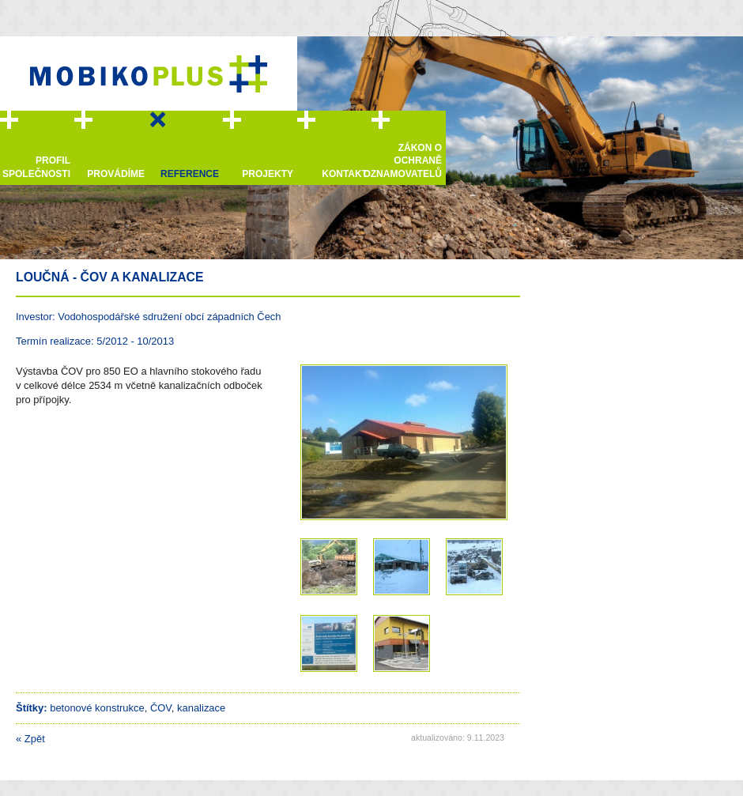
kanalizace (201, 708)
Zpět (30, 739)
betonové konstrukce (97, 708)
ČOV (161, 708)
